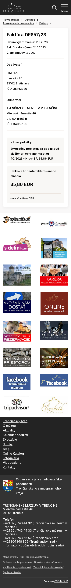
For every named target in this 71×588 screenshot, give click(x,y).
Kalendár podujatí (15, 435)
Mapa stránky (10, 557)
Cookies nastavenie (37, 557)
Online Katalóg (13, 453)
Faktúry (43, 23)
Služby (7, 444)
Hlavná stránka (11, 19)
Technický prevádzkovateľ (48, 567)
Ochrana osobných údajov (17, 562)
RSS (22, 557)
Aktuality (9, 430)
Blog (6, 449)
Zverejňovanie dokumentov (18, 23)
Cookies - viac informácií (48, 562)
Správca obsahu (12, 572)
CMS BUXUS (61, 581)
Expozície (10, 439)
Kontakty (9, 467)
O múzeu (30, 19)
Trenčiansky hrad (15, 421)
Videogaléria (12, 462)
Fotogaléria (11, 458)
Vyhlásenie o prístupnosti (17, 567)
